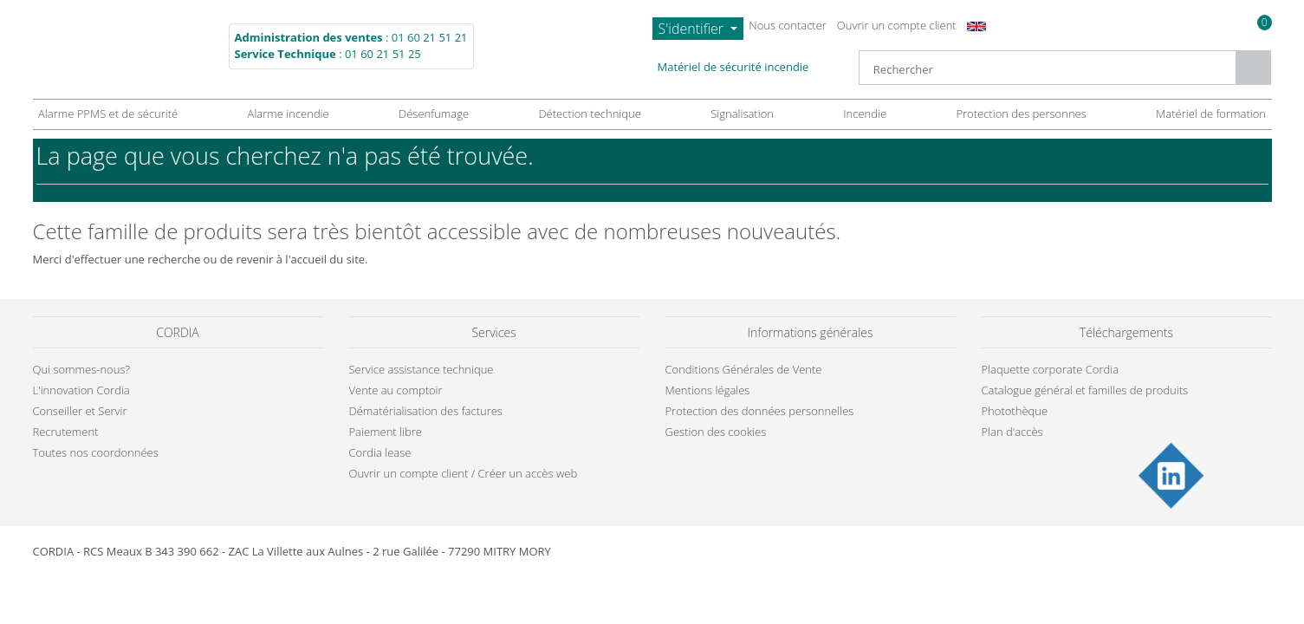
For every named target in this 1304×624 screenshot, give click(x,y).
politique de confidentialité (711, 346)
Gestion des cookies (745, 466)
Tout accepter (914, 466)
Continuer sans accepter (895, 151)
